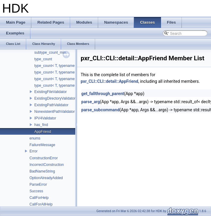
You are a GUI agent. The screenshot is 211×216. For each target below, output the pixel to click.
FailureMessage (42, 145)
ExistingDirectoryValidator (55, 98)
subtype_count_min (50, 52)
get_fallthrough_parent (102, 93)
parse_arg (90, 101)
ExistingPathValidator (51, 105)
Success (36, 191)
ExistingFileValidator (50, 92)
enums (34, 138)
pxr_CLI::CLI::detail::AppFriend (109, 81)
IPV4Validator (45, 118)
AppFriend (42, 132)
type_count (43, 59)
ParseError (38, 184)
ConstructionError (43, 158)
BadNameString (42, 171)
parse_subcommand (100, 109)
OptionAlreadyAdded (46, 178)
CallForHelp (38, 198)
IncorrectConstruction (46, 165)
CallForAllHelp (41, 204)
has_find (41, 125)
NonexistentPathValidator (54, 112)
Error (33, 151)
